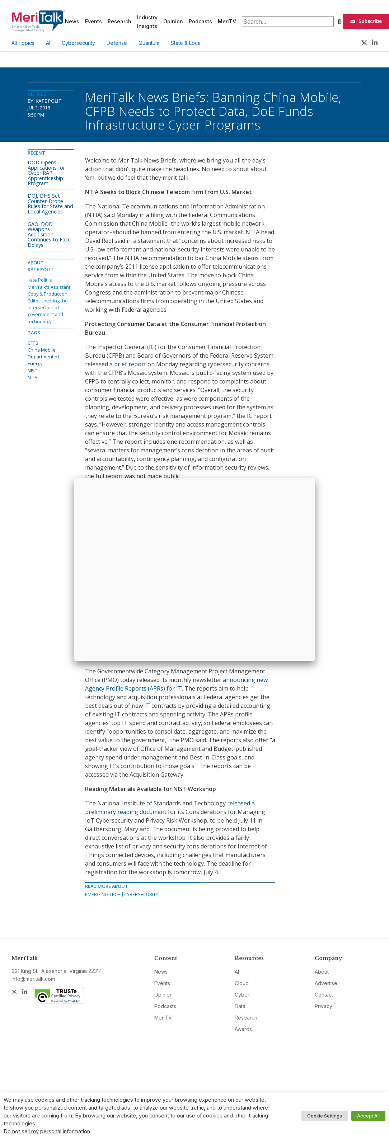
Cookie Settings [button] (324, 1116)
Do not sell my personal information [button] (47, 1131)
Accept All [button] (368, 1116)
